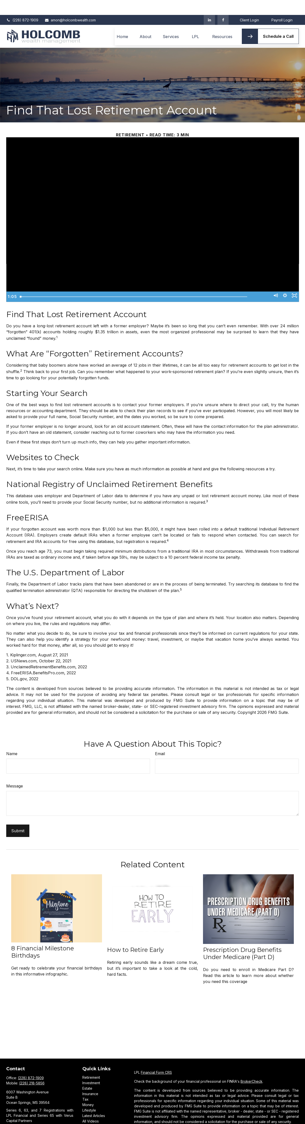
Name (11, 738)
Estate (87, 1073)
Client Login (249, 5)
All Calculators (93, 1112)
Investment (91, 1068)
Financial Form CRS (156, 1057)
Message (14, 771)
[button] (122, 21)
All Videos (90, 1106)
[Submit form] (17, 816)
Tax (85, 1084)
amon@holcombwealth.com (70, 5)
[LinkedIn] (209, 5)
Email (160, 738)
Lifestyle (89, 1095)
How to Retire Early (135, 934)
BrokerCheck (251, 1066)
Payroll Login (282, 5)
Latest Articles (93, 1101)
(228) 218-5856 (32, 1068)
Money (88, 1090)
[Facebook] (223, 5)
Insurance (90, 1079)
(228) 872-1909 (22, 5)
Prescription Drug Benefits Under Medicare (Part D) (242, 938)
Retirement (91, 1062)
